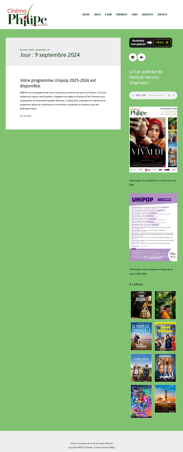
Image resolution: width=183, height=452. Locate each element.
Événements (121, 14)
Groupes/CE (147, 14)
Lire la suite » (26, 116)
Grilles (97, 14)
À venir (108, 14)
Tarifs (135, 14)
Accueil (86, 14)
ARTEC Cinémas (85, 447)
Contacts (162, 14)
